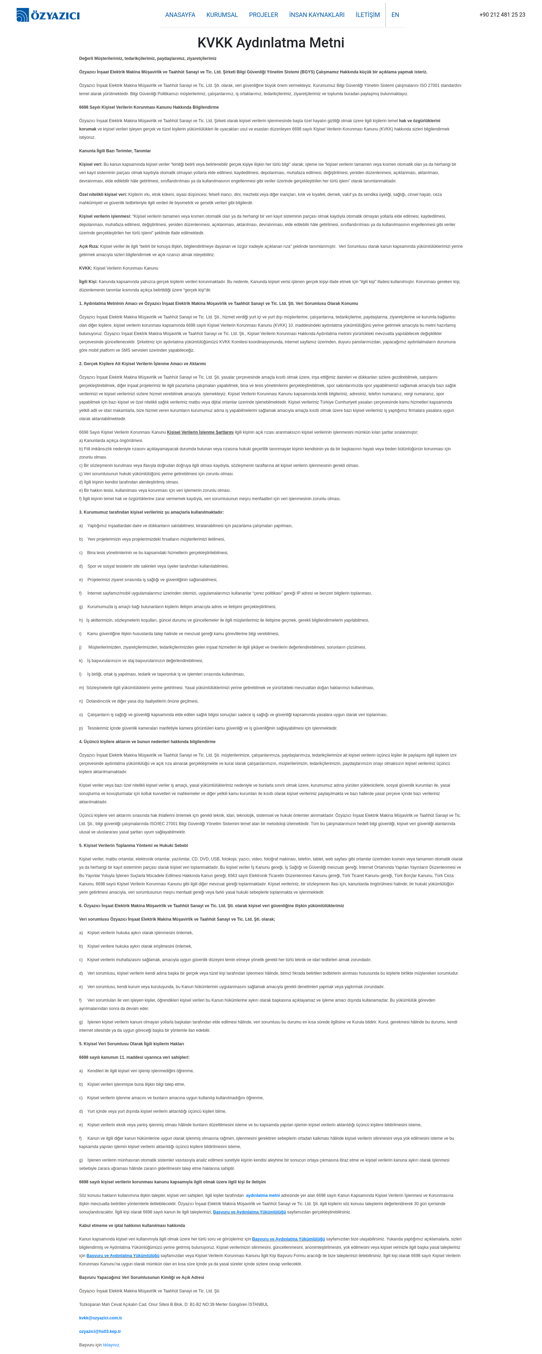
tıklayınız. (112, 1345)
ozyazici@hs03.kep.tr (100, 1331)
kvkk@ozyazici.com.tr (100, 1318)
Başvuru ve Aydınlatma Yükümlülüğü (249, 1212)
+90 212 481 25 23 (502, 14)
